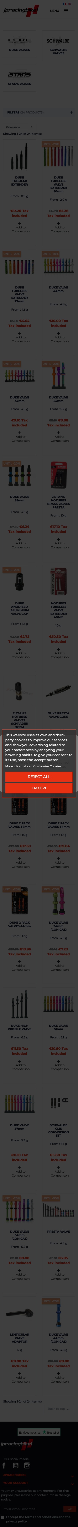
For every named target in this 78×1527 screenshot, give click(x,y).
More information (18, 766)
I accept (39, 788)
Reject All (39, 776)
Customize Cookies (47, 766)
